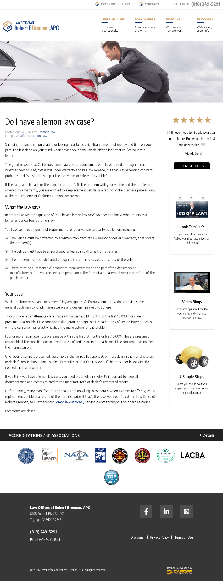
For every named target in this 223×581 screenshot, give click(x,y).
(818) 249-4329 (41, 539)
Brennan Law (46, 132)
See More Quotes (192, 166)
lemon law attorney (69, 402)
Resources (207, 24)
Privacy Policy (159, 537)
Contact (152, 4)
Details (208, 435)
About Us (176, 24)
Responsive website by (179, 570)
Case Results (145, 24)
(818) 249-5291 (205, 4)
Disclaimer (138, 537)
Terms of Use (183, 537)
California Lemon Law (32, 136)
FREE (115, 4)
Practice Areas (113, 24)
